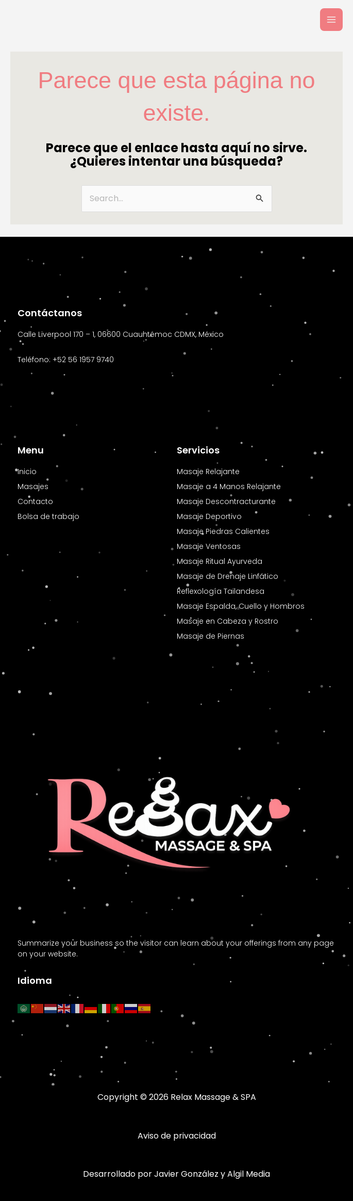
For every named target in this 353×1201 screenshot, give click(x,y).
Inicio (27, 471)
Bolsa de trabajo (48, 516)
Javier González (186, 1174)
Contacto (35, 501)
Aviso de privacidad (177, 1136)
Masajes (33, 486)
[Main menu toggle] (331, 19)
